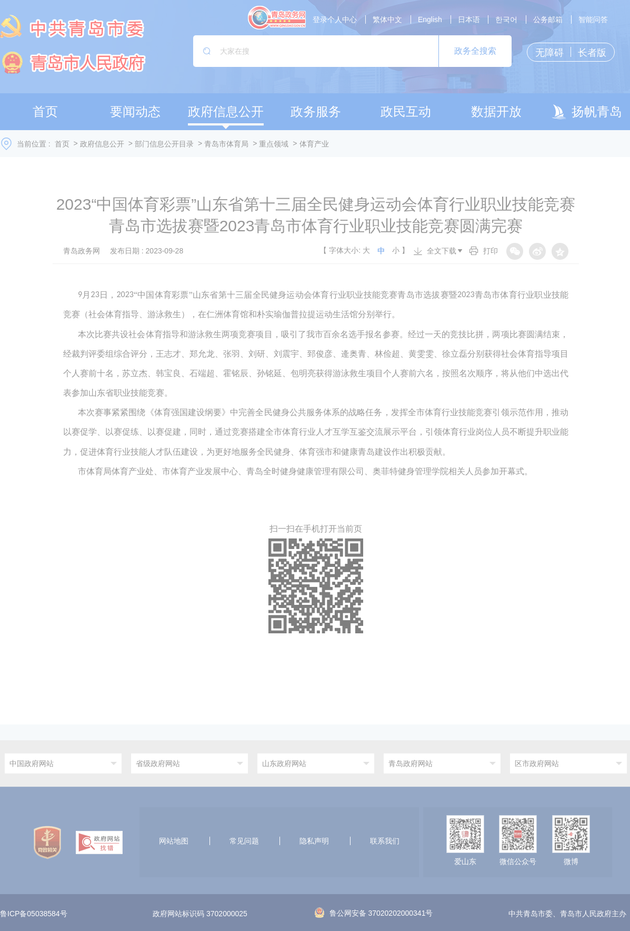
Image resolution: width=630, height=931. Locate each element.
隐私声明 (314, 841)
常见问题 (244, 841)
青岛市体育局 (226, 144)
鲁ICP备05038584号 (33, 914)
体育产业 (314, 144)
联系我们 (384, 841)
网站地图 (173, 841)
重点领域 (273, 144)
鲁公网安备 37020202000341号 (374, 913)
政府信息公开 (102, 144)
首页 (62, 144)
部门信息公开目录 (164, 144)
